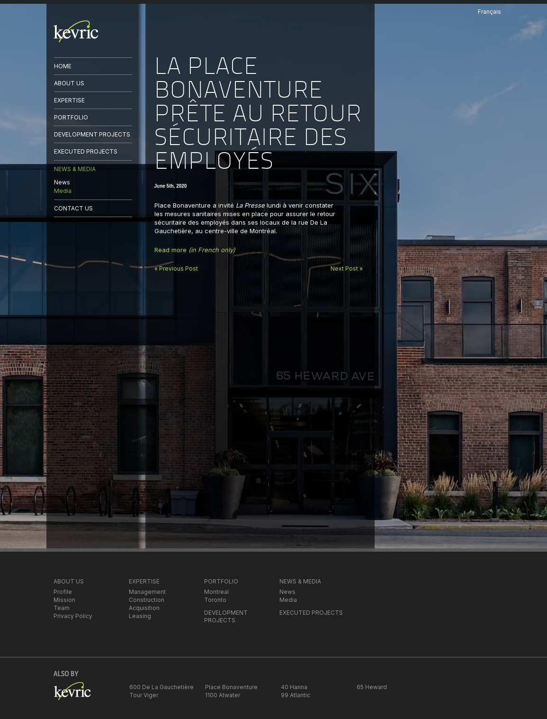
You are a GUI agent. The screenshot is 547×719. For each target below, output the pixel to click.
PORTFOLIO (71, 117)
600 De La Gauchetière (161, 687)
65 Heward (372, 687)
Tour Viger (143, 695)
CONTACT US (73, 208)
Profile (63, 591)
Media (63, 190)
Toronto (215, 599)
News (62, 182)
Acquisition (144, 607)
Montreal (216, 591)
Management (147, 591)
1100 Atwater (222, 695)
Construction (146, 599)
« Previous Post (176, 268)
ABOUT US (69, 83)
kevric (76, 31)
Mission (64, 599)
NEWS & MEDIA (75, 169)
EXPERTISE (69, 100)
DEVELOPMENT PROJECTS (92, 134)
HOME (63, 66)
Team (62, 607)
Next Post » (347, 268)
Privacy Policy (73, 615)
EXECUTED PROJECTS (85, 151)
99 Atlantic (295, 695)
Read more (194, 250)
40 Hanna (294, 687)
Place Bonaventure (231, 687)
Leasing (140, 615)
